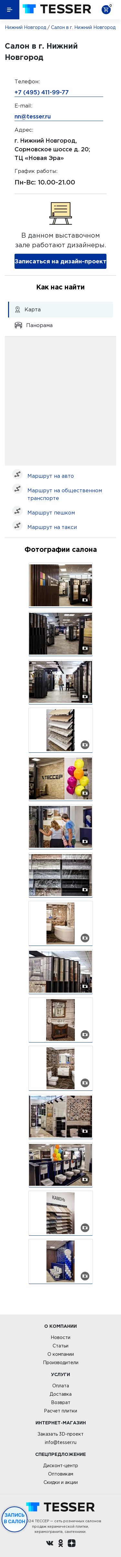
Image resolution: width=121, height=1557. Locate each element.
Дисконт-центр (60, 1465)
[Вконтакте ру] (50, 1544)
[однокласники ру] (61, 1544)
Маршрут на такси (52, 527)
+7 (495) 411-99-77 (42, 92)
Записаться (60, 261)
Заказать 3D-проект (60, 1434)
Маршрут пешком (51, 512)
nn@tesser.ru (33, 116)
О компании (60, 1354)
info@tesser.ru (60, 1442)
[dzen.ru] (72, 1544)
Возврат (60, 1402)
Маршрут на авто (50, 476)
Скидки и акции (61, 1482)
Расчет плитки (60, 1410)
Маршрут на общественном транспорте (64, 494)
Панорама (34, 325)
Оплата (60, 1385)
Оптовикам (60, 1474)
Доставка (61, 1394)
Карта (28, 309)
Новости (60, 1337)
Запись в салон (14, 1518)
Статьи (60, 1345)
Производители (60, 1362)
